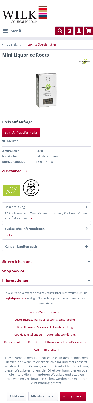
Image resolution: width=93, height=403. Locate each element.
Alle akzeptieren (43, 396)
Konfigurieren (72, 396)
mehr (32, 217)
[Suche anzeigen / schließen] (59, 30)
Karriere (55, 312)
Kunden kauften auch (21, 246)
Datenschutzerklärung (61, 334)
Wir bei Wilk (37, 312)
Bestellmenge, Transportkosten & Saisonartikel (45, 320)
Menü (12, 30)
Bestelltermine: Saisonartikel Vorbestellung (45, 327)
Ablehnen (16, 396)
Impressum (51, 349)
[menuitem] (11, 30)
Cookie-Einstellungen (28, 334)
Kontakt (33, 342)
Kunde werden (13, 342)
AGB (36, 349)
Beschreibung (15, 207)
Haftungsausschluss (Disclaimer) (65, 342)
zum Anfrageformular (21, 132)
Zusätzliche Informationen (25, 229)
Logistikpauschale (16, 298)
